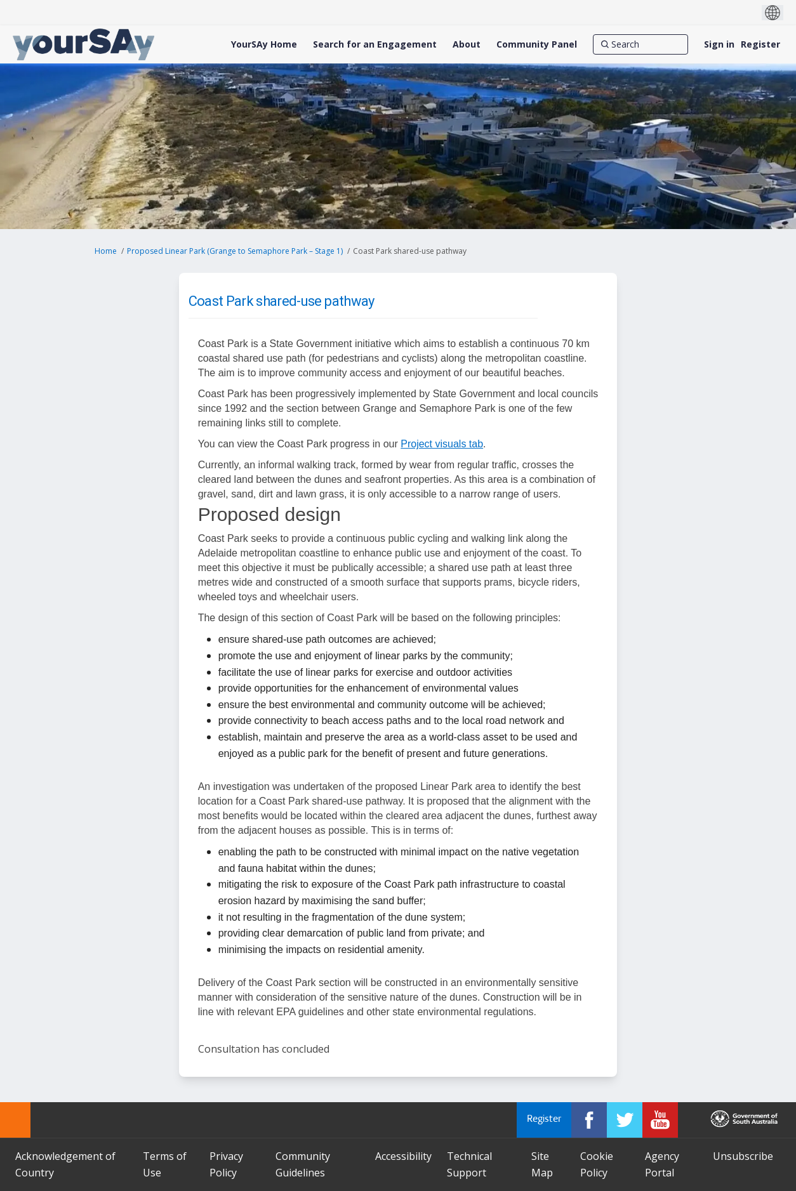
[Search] (640, 44)
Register (760, 44)
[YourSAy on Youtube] (660, 1120)
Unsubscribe (743, 1156)
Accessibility (403, 1156)
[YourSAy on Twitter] (624, 1120)
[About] (466, 44)
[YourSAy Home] (264, 44)
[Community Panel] (536, 44)
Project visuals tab (442, 443)
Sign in (719, 44)
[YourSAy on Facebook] (589, 1120)
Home (106, 251)
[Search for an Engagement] (375, 44)
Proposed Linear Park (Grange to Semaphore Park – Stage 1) (235, 251)
